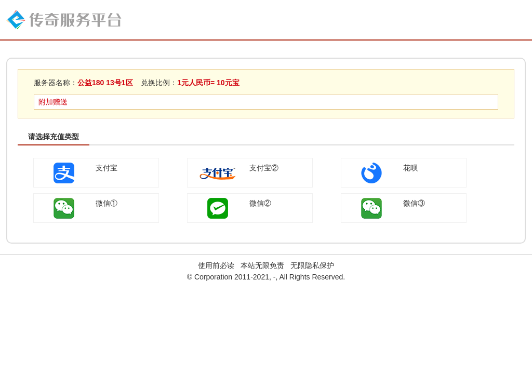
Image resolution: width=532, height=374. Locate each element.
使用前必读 (216, 265)
